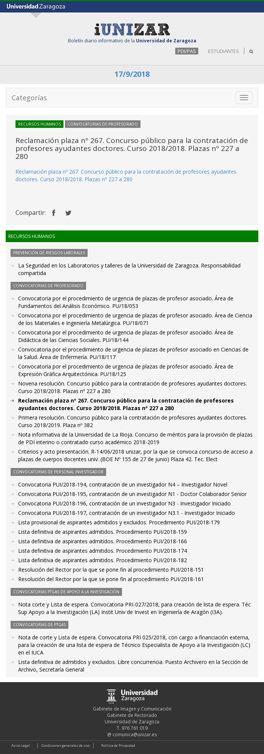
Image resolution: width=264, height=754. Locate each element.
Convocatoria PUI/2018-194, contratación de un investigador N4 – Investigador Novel (122, 484)
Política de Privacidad (118, 745)
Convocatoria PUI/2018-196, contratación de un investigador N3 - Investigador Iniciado (124, 503)
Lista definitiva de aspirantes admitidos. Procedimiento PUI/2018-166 (102, 541)
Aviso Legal (20, 745)
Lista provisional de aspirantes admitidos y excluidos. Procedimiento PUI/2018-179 (119, 522)
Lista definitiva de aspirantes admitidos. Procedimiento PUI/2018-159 (102, 531)
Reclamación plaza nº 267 (46, 171)
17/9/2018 (132, 74)
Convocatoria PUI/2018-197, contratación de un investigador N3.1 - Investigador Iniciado (126, 512)
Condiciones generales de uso (66, 745)
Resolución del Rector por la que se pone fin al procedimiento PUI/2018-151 (111, 569)
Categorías (29, 97)
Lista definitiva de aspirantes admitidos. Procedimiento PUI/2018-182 (102, 560)
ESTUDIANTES (223, 51)
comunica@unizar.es (135, 734)
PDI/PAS (187, 51)
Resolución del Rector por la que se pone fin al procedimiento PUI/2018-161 (111, 579)
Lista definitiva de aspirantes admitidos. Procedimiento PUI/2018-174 (102, 550)
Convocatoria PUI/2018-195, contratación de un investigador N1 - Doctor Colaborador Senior (132, 493)
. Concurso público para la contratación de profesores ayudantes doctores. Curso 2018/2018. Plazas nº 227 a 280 (125, 175)
